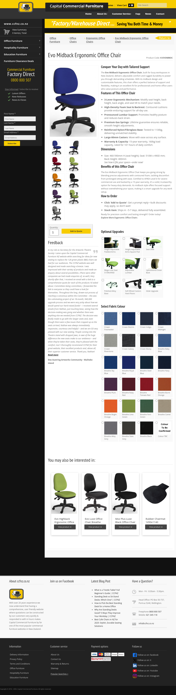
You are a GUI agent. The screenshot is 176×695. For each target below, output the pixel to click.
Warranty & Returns (60, 663)
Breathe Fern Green (146, 409)
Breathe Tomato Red (146, 387)
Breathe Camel (164, 408)
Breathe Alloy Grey (110, 431)
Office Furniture (22, 41)
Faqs (137, 13)
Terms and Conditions (20, 663)
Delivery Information (19, 654)
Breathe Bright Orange (110, 409)
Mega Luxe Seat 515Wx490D (112, 266)
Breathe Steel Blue (146, 365)
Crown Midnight (164, 321)
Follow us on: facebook (145, 655)
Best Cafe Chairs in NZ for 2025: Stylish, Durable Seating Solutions (107, 622)
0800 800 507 (155, 611)
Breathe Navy (164, 364)
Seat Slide (154, 244)
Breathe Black (146, 430)
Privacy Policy (16, 659)
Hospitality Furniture (22, 47)
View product (64, 527)
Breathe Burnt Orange (164, 387)
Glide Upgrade (154, 285)
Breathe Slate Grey (128, 431)
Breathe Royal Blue (128, 365)
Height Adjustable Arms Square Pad (133, 245)
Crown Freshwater (110, 321)
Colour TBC (164, 430)
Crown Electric (128, 320)
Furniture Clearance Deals (19, 61)
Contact (160, 13)
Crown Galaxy (128, 342)
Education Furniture (22, 54)
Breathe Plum (110, 386)
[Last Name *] (20, 128)
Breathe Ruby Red (128, 387)
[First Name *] (20, 118)
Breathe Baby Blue (164, 343)
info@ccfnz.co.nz (146, 623)
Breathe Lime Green (128, 409)
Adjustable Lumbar (133, 266)
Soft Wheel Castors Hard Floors (133, 287)
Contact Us (56, 659)
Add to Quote (76, 231)
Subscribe (12, 143)
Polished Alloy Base (112, 287)
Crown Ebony (146, 342)
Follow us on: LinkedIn (145, 665)
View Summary (19, 29)
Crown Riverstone (110, 343)
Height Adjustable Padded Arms (112, 245)
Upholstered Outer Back (154, 266)
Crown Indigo (146, 320)
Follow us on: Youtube (145, 671)
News (148, 13)
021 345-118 (151, 615)
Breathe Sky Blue (110, 365)
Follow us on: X (142, 660)
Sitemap (54, 668)
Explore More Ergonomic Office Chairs (119, 217)
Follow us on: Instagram (146, 676)
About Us (55, 654)
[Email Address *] (20, 137)
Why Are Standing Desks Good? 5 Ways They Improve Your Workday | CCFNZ (107, 613)
